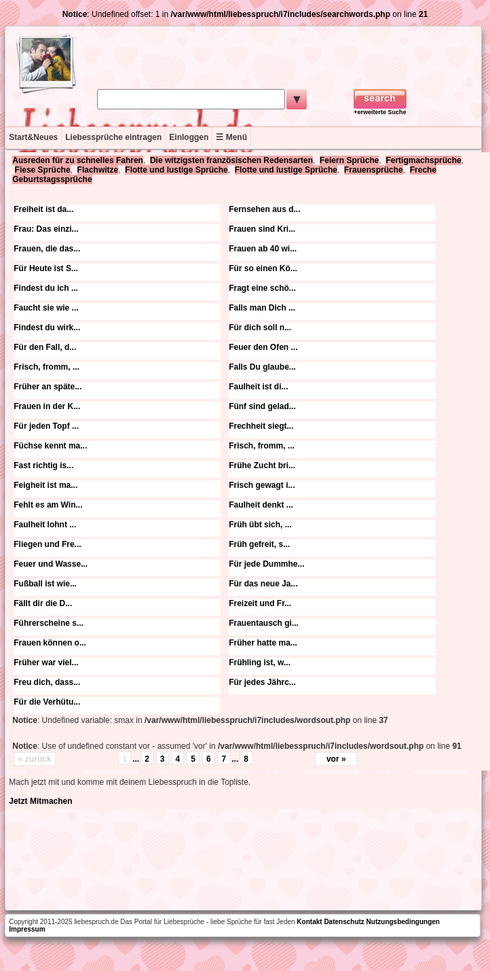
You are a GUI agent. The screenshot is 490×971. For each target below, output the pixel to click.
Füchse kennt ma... (50, 446)
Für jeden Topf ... (46, 426)
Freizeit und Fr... (260, 603)
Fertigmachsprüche (423, 160)
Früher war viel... (46, 662)
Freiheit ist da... (43, 209)
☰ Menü (231, 137)
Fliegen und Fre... (47, 544)
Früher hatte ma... (263, 643)
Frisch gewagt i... (262, 485)
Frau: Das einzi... (46, 229)
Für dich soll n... (260, 327)
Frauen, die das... (47, 248)
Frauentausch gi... (264, 623)
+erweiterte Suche (380, 112)
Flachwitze (98, 170)
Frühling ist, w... (259, 662)
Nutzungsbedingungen (403, 921)
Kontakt (309, 921)
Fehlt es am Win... (48, 505)
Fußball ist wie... (45, 583)
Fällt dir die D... (43, 603)
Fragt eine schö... (262, 288)
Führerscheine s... (48, 623)
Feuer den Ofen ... (263, 347)
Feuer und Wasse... (51, 564)
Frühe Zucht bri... (262, 465)
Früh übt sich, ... (260, 524)
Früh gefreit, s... (259, 544)
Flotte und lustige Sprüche (176, 170)
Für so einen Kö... (263, 268)
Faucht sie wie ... (46, 308)
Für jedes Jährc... (262, 682)
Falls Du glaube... (262, 367)
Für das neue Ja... (263, 583)
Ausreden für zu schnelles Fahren (77, 160)
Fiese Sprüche (43, 170)
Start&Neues (33, 137)
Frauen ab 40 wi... (263, 248)
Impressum (27, 929)
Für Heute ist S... (46, 268)
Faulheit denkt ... (261, 505)
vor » (336, 759)
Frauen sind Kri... (262, 229)
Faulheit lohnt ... (45, 524)
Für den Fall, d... (45, 347)
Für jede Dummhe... (266, 564)
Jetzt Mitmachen (40, 801)
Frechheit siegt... (261, 426)
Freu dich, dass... (47, 682)
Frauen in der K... (47, 406)
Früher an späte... (47, 386)
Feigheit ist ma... (45, 485)
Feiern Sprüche (349, 160)
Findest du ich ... (46, 288)
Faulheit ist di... (258, 386)
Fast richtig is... (43, 465)
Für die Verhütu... (47, 702)
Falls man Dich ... (262, 308)
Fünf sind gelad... (262, 406)
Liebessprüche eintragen (113, 137)
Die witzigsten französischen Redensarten (231, 160)
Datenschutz (344, 921)
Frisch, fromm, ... (46, 367)
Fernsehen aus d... (264, 209)
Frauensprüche (373, 170)
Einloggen (188, 137)
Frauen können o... (50, 643)
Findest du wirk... (47, 327)
